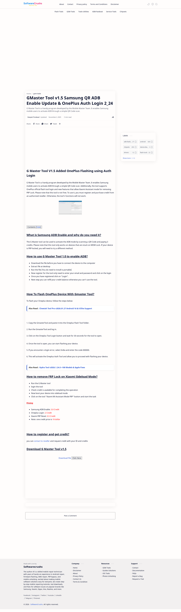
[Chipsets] (123, 12)
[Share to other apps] (59, 124)
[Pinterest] (37, 601)
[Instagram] (35, 598)
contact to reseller (42, 442)
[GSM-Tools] (71, 12)
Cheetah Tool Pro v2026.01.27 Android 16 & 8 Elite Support (65, 309)
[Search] (156, 4)
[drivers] (130, 153)
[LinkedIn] (59, 598)
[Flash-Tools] (59, 12)
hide (38, 227)
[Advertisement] (90, 34)
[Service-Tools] (111, 12)
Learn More (159, 604)
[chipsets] (130, 148)
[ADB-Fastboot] (97, 12)
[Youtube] (51, 598)
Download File (65, 458)
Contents (34, 227)
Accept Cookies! (145, 604)
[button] (148, 4)
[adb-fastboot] (130, 142)
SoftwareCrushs (36, 607)
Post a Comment (70, 516)
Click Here (76, 458)
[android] (146, 142)
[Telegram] (28, 601)
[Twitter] (43, 598)
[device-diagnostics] (146, 148)
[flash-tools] (146, 153)
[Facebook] (27, 598)
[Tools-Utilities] (83, 12)
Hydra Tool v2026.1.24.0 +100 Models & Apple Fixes (62, 368)
